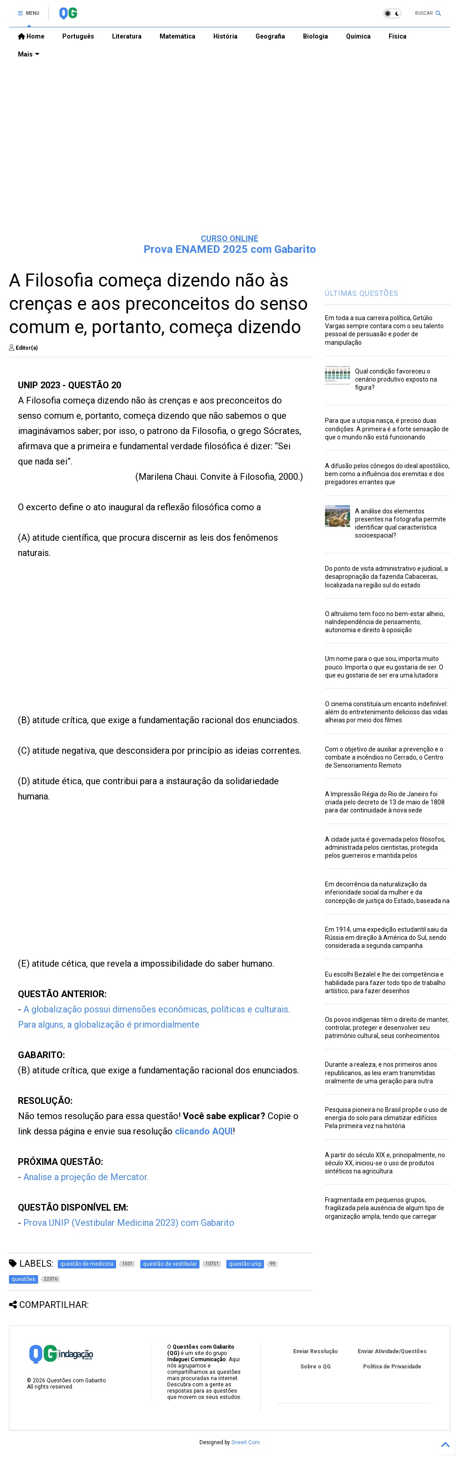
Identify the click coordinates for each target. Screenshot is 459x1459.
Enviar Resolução (315, 1351)
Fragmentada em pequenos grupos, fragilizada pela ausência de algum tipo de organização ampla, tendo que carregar (384, 1208)
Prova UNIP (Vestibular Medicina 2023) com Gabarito (128, 1222)
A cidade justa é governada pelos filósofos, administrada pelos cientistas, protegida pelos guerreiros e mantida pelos (385, 847)
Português (78, 36)
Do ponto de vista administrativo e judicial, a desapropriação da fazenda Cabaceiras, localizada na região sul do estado (386, 576)
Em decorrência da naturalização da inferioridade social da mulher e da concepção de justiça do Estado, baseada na (387, 892)
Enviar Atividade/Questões (392, 1351)
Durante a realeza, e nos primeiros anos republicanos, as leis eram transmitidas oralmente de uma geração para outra (381, 1072)
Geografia (270, 36)
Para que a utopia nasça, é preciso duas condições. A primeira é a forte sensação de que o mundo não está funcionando (387, 428)
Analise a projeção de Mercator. (86, 1177)
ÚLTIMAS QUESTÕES (361, 293)
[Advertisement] (229, 157)
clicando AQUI (204, 1131)
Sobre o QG (315, 1366)
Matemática (177, 36)
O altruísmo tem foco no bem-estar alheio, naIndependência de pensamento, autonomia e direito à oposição (385, 622)
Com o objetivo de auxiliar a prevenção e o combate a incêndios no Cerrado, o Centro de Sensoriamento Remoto (384, 757)
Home (31, 36)
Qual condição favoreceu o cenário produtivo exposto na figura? (396, 379)
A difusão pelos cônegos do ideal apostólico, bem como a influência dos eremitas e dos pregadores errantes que (387, 474)
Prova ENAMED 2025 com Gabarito (229, 249)
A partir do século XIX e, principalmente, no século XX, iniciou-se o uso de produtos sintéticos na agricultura (385, 1163)
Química (358, 36)
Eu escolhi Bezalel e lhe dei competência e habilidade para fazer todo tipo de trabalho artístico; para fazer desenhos (385, 982)
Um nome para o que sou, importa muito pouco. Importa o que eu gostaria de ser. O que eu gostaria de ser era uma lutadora (384, 666)
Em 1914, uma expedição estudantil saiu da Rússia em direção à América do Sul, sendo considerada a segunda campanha (386, 937)
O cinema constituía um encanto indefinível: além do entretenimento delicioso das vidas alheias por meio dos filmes (386, 712)
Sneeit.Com (245, 1442)
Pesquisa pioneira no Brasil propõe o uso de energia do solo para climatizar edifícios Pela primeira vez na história (386, 1117)
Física (398, 36)
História (225, 36)
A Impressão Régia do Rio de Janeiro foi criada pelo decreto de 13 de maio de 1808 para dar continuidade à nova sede (385, 802)
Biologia (315, 36)
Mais (28, 54)
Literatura (127, 36)
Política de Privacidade (392, 1366)
